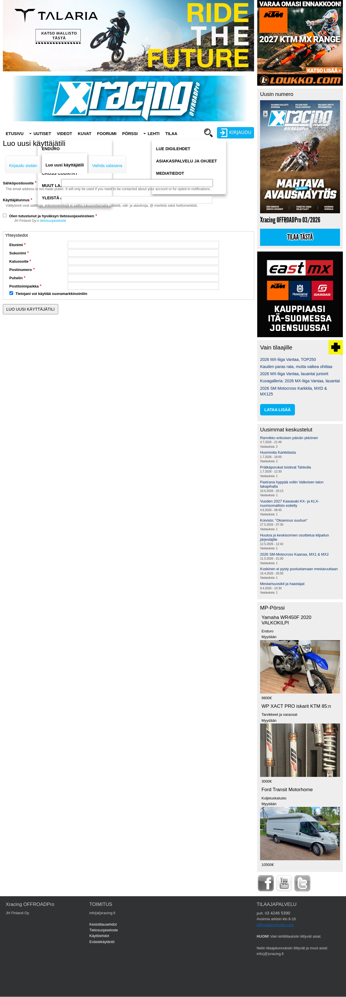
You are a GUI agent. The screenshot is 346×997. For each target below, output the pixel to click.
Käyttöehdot (99, 936)
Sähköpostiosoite (18, 183)
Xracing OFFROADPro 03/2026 (290, 220)
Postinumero (20, 270)
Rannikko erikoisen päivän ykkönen (289, 438)
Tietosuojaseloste (103, 930)
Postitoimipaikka (24, 286)
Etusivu (14, 133)
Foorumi (106, 133)
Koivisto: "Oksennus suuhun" (283, 520)
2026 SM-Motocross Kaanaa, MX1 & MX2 (294, 554)
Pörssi (130, 133)
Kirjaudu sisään (23, 165)
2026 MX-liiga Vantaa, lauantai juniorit (294, 373)
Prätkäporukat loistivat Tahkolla (285, 467)
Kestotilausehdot (103, 924)
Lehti (154, 133)
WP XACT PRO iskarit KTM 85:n (296, 706)
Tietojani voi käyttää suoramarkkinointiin (51, 294)
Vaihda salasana (107, 165)
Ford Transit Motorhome (287, 789)
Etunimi (16, 245)
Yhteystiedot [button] (16, 235)
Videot (64, 133)
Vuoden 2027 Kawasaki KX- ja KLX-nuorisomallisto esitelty (289, 503)
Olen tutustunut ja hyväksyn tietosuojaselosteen (51, 216)
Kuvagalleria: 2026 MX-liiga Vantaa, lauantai (300, 381)
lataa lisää (277, 409)
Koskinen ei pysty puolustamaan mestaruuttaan (299, 569)
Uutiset (42, 133)
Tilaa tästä (300, 237)
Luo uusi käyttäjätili (64, 165)
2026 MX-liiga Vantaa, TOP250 (288, 359)
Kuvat (84, 133)
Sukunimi (17, 253)
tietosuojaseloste (53, 221)
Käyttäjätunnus (16, 200)
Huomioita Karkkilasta (278, 452)
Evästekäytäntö (102, 942)
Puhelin (16, 278)
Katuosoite (19, 261)
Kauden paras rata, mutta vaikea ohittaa (296, 366)
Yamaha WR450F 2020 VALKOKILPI (286, 620)
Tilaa (171, 133)
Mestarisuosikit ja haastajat (282, 584)
